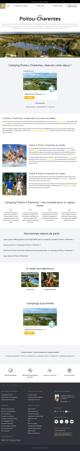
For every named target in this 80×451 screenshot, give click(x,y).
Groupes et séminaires (7, 423)
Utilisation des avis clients (34, 428)
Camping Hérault (32, 395)
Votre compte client (33, 411)
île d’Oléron (70, 185)
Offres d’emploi (5, 430)
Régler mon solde (32, 418)
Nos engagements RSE (7, 421)
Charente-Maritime (61, 121)
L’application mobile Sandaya (35, 416)
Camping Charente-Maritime (35, 397)
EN (60, 411)
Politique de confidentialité (35, 426)
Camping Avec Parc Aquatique (9, 397)
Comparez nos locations (7, 416)
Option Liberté (31, 430)
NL (57, 411)
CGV (29, 421)
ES (63, 411)
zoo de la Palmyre (51, 159)
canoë (67, 178)
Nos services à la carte (7, 428)
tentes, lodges (33, 130)
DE (69, 411)
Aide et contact (32, 409)
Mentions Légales (32, 423)
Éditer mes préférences (34, 433)
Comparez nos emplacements (9, 418)
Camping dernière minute (8, 399)
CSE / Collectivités (6, 413)
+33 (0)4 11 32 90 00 (15, 440)
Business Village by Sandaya (8, 426)
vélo (62, 178)
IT (71, 411)
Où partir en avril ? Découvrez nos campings (40, 1)
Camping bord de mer (7, 395)
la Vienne (4, 123)
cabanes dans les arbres (43, 130)
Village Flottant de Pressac (33, 94)
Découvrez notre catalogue (8, 411)
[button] (42, 239)
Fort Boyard (67, 150)
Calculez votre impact (33, 413)
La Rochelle (70, 157)
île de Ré (63, 185)
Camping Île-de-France (34, 399)
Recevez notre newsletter (7, 409)
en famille (35, 150)
